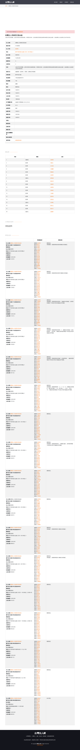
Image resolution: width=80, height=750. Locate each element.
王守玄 (38, 253)
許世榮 (38, 455)
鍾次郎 (38, 599)
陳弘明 (52, 181)
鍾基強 (38, 533)
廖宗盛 (52, 178)
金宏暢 (39, 434)
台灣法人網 (9, 2)
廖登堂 (38, 681)
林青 (38, 312)
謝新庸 (38, 529)
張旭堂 (38, 304)
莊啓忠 (38, 255)
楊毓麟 (38, 265)
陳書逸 (39, 553)
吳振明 (38, 605)
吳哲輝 (38, 530)
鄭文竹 (52, 208)
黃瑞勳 (38, 683)
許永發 (52, 166)
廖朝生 (39, 607)
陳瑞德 (38, 259)
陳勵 (39, 264)
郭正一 (38, 649)
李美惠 (39, 695)
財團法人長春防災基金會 (15, 243)
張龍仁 (52, 163)
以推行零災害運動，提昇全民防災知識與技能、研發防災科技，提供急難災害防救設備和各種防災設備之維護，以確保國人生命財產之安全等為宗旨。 (38, 37)
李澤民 (52, 202)
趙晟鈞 (52, 211)
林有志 (39, 610)
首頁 (6, 6)
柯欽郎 (52, 184)
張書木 (38, 252)
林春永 (39, 608)
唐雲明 (16, 48)
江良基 (38, 604)
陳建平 (38, 595)
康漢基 (38, 262)
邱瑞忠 (38, 532)
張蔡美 (38, 587)
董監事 (61, 2)
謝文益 (52, 199)
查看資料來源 (18, 140)
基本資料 (56, 2)
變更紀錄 (72, 2)
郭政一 (38, 592)
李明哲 (38, 246)
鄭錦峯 (52, 172)
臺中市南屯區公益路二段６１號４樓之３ (24, 52)
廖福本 (39, 584)
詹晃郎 (39, 692)
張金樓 (38, 256)
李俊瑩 (39, 268)
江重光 (39, 545)
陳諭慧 (39, 693)
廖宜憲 (38, 601)
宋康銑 (38, 634)
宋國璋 (38, 719)
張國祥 (38, 687)
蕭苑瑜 (38, 590)
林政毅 (38, 547)
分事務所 (66, 2)
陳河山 (52, 205)
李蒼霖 (38, 388)
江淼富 (52, 193)
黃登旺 (38, 541)
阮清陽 (38, 250)
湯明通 (38, 258)
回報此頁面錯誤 (40, 745)
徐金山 (39, 249)
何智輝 (38, 589)
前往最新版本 (20, 31)
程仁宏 (38, 559)
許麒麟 (52, 169)
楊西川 (38, 400)
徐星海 (52, 187)
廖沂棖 (52, 196)
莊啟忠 (52, 190)
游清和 (52, 175)
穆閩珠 (38, 586)
